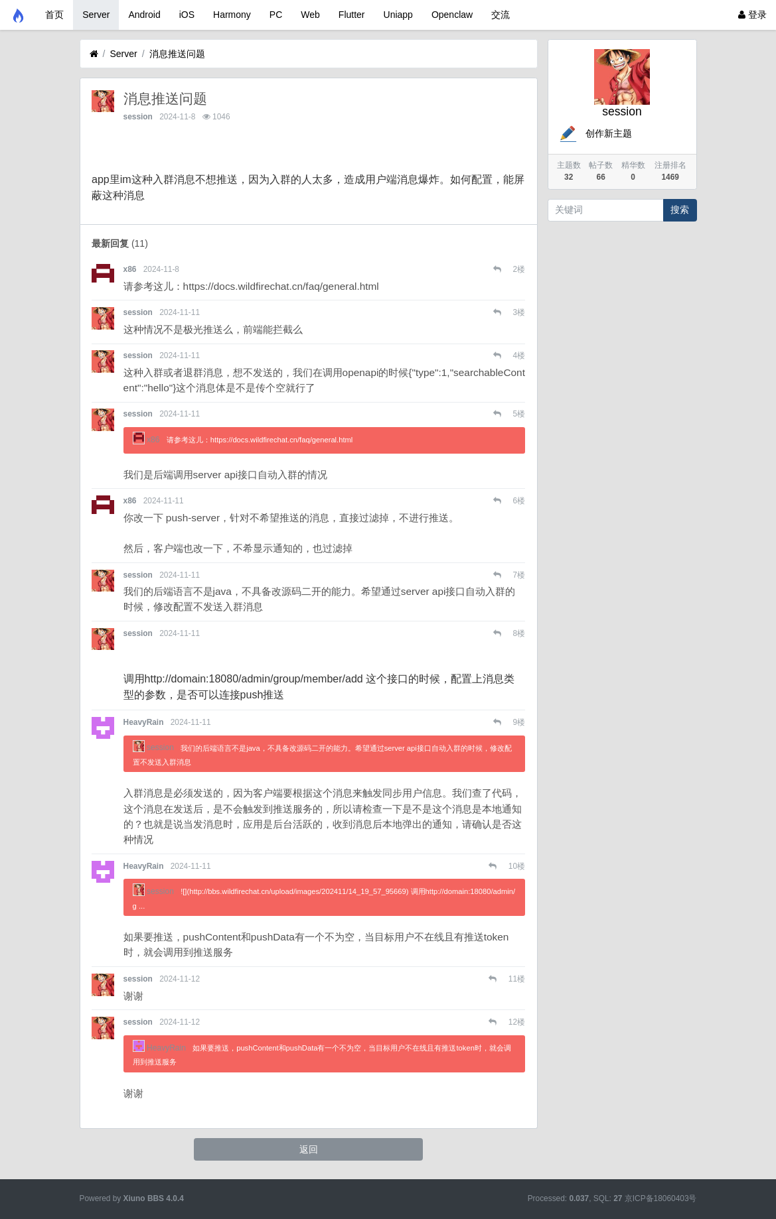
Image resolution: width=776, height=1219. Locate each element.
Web (310, 14)
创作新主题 (595, 133)
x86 (130, 269)
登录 (752, 14)
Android (144, 14)
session (138, 116)
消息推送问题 (177, 53)
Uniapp (398, 14)
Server (96, 14)
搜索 (679, 209)
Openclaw (452, 14)
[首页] (94, 54)
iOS (186, 14)
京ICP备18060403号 (661, 1198)
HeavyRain (143, 722)
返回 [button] (308, 1149)
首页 (54, 14)
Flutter (352, 14)
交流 (500, 14)
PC (276, 14)
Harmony (232, 14)
